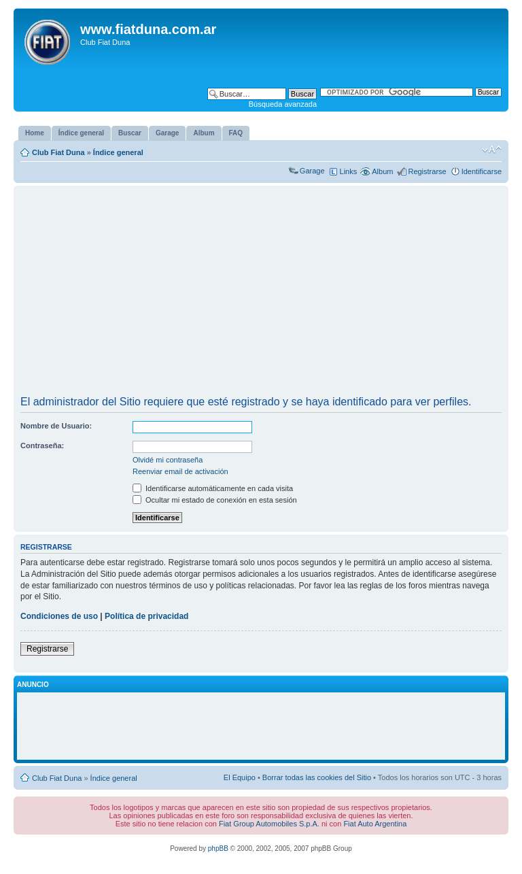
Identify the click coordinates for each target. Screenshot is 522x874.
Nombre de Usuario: (56, 426)
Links (349, 171)
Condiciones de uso (59, 616)
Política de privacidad (146, 616)
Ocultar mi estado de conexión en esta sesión (215, 500)
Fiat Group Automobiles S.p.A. (269, 824)
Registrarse (427, 171)
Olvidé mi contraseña (168, 460)
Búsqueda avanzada (283, 104)
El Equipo (240, 777)
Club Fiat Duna (58, 152)
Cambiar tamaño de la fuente (492, 150)
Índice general (118, 152)
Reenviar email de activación (180, 471)
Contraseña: (42, 445)
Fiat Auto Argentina (374, 824)
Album (382, 171)
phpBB (218, 848)
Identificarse (482, 171)
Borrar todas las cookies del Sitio (316, 777)
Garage (312, 171)
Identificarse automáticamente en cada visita (213, 488)
